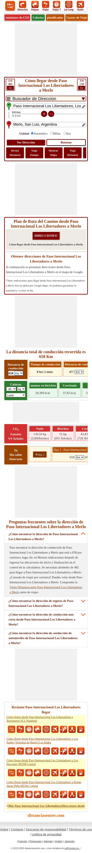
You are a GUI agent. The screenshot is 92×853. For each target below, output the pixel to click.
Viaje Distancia (72, 152)
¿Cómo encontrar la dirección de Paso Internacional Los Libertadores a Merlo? (43, 536)
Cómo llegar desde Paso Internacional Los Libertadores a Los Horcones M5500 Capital (42, 762)
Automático (40, 133)
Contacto (17, 829)
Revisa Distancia (15, 152)
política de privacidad (47, 834)
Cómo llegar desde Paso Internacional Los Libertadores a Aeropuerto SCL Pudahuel (39, 719)
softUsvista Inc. (72, 848)
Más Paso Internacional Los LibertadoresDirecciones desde (46, 806)
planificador (55, 17)
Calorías (38, 17)
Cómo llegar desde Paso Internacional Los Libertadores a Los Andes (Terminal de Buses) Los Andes (42, 740)
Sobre (4, 829)
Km (68, 133)
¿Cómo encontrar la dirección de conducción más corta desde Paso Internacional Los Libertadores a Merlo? (41, 619)
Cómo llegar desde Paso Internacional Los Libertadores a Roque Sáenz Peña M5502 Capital (43, 784)
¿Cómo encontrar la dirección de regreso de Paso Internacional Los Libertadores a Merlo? (40, 603)
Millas (57, 133)
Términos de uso (80, 829)
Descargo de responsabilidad (46, 829)
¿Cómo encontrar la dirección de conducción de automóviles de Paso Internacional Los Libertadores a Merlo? (42, 638)
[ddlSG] (15, 395)
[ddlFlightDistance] (79, 372)
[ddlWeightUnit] (21, 389)
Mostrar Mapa (53, 152)
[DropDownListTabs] (46, 98)
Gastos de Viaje (77, 17)
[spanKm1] (79, 457)
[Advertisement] (46, 49)
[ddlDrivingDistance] (18, 373)
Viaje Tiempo (34, 152)
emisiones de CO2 (17, 17)
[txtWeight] (11, 389)
